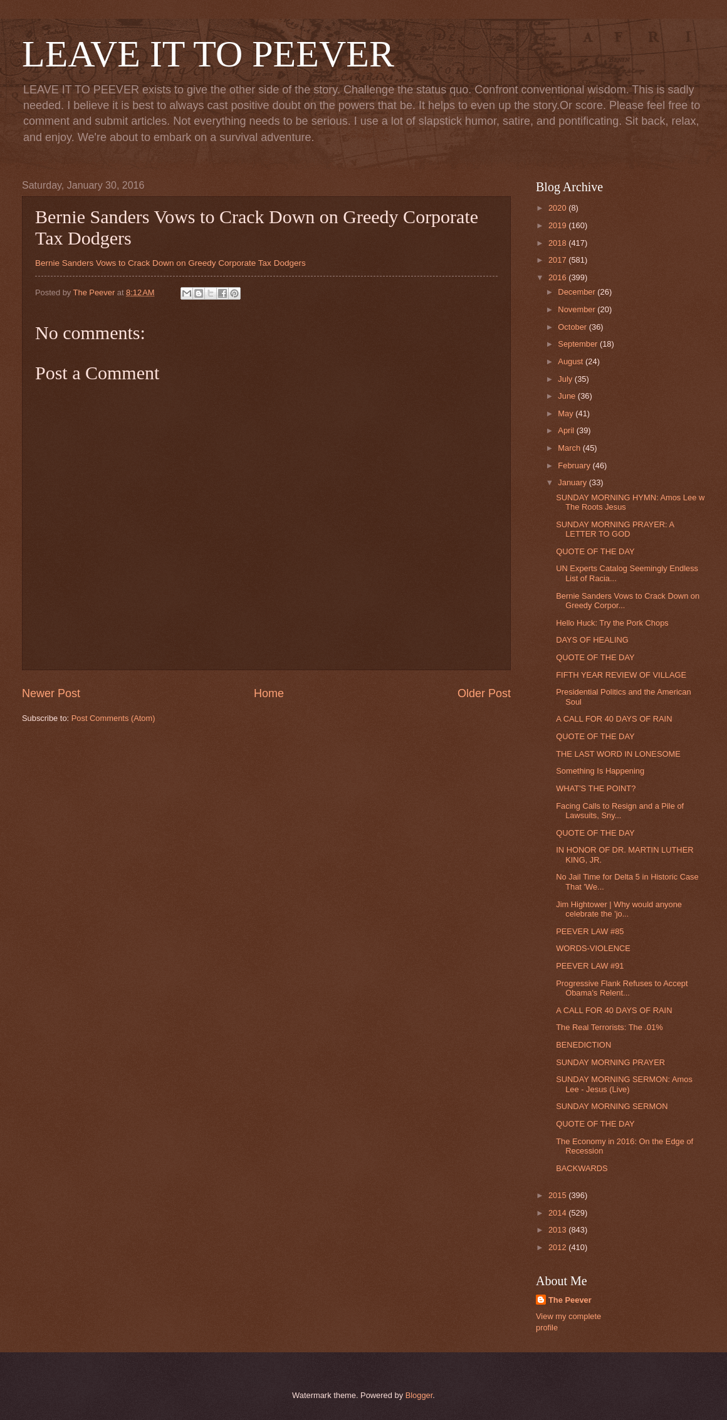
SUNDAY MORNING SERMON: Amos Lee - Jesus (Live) (624, 1084)
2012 (558, 1247)
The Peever (570, 1300)
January (573, 482)
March (570, 448)
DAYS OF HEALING (592, 639)
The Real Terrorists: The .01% (609, 1027)
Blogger (419, 1395)
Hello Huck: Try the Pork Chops (612, 623)
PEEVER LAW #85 (590, 931)
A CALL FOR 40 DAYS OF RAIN (614, 718)
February (575, 465)
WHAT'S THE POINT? (595, 788)
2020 (558, 208)
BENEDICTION (583, 1044)
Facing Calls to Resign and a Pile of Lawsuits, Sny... (620, 810)
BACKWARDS (582, 1168)
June (568, 396)
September (579, 344)
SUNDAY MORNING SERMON (611, 1106)
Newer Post (51, 693)
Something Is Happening (600, 771)
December (577, 292)
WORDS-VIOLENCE (593, 948)
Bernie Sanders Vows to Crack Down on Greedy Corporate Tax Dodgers (170, 263)
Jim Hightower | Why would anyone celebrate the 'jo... (619, 909)
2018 (558, 243)
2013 (558, 1229)
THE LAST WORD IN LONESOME (618, 754)
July (566, 379)
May (566, 413)
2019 (558, 225)
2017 (558, 260)
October (573, 327)
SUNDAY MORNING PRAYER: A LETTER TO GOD (615, 529)
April (567, 430)
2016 (558, 277)
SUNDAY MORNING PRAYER (610, 1062)
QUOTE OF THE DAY (595, 551)
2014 (558, 1213)
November (577, 309)
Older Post (484, 693)
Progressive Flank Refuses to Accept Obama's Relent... (622, 988)
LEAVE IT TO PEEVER (208, 54)
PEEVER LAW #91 (590, 965)
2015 (558, 1195)
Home (269, 693)
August (571, 361)
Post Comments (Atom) (113, 718)
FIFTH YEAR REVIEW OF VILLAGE (621, 675)
